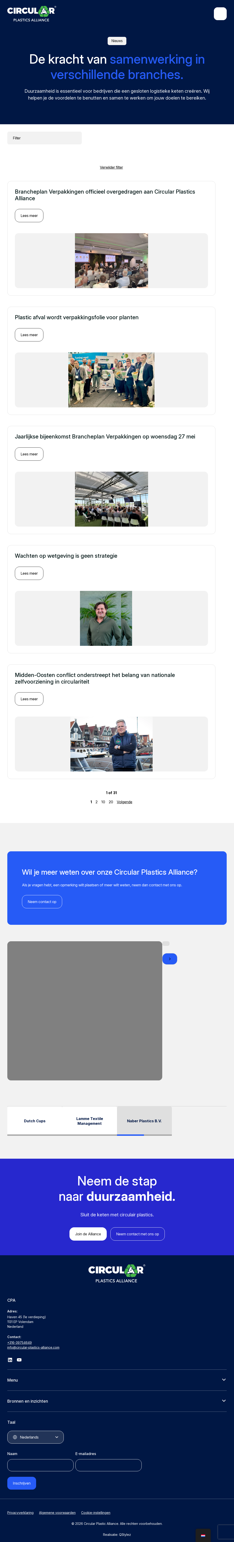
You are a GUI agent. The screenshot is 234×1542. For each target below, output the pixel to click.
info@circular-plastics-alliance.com (33, 1343)
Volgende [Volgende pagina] (124, 797)
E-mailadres (85, 1449)
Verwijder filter (111, 162)
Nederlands (29, 1432)
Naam (12, 1449)
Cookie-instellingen (95, 1508)
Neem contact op (42, 897)
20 (111, 797)
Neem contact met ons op (137, 1229)
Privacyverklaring (20, 1508)
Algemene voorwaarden (57, 1508)
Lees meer (29, 211)
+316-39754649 (19, 1338)
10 (103, 797)
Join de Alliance (88, 1229)
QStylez (125, 1530)
